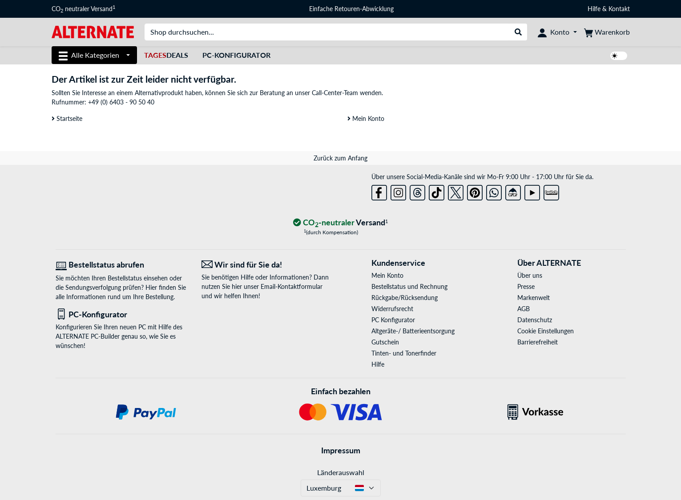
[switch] (618, 56)
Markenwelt (533, 297)
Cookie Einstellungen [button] (545, 331)
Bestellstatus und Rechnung (409, 286)
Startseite (67, 118)
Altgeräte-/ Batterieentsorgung (413, 331)
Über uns (529, 275)
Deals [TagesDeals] (166, 55)
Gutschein (385, 342)
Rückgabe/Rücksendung (404, 297)
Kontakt (619, 8)
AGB (523, 308)
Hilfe (594, 8)
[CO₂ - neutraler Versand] (340, 223)
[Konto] (557, 32)
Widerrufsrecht (392, 308)
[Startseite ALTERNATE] (93, 31)
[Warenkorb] (607, 32)
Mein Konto (365, 118)
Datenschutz (534, 320)
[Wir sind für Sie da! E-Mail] (267, 265)
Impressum (340, 450)
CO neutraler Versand (83, 8)
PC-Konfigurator (236, 55)
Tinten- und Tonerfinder (403, 353)
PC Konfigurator (393, 320)
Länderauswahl (340, 472)
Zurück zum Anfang (340, 158)
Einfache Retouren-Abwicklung (351, 8)
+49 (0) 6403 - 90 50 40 (121, 102)
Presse (526, 286)
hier (237, 286)
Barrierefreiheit (537, 342)
